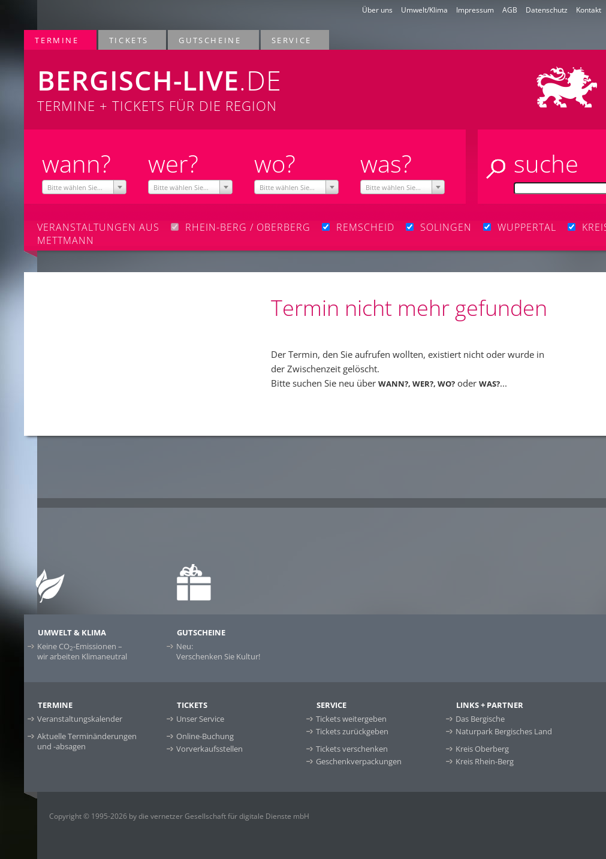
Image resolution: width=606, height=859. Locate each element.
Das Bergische (480, 718)
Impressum (475, 10)
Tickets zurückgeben (352, 731)
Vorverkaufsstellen (209, 748)
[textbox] (84, 187)
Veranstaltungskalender (79, 718)
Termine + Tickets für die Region (201, 82)
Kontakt (588, 10)
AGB (509, 10)
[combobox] (84, 187)
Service (292, 40)
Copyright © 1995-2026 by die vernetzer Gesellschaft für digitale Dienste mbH (179, 816)
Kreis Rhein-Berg (485, 761)
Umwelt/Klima (424, 10)
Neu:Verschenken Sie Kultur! (218, 651)
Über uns (377, 10)
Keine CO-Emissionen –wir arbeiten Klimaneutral (82, 651)
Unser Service (200, 718)
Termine (57, 40)
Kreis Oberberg (482, 748)
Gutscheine (210, 40)
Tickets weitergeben (351, 718)
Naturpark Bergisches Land (504, 731)
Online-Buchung (205, 736)
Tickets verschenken (352, 748)
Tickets (129, 40)
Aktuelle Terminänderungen (87, 741)
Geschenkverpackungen (359, 761)
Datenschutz (547, 10)
